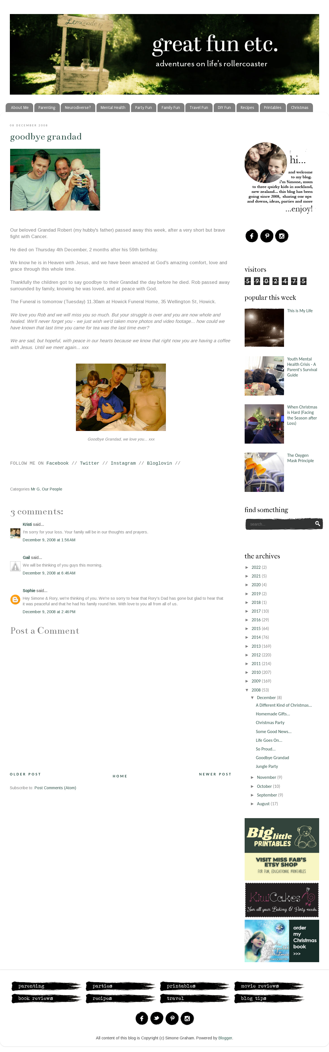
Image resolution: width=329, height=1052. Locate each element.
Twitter (90, 463)
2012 (257, 655)
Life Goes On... (269, 740)
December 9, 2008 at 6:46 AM (49, 573)
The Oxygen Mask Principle (300, 458)
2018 (257, 602)
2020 (257, 584)
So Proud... (266, 749)
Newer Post (215, 774)
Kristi (27, 524)
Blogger (225, 1038)
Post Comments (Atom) (55, 788)
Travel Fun (199, 107)
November (267, 777)
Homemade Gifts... (273, 713)
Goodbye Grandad (46, 136)
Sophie (29, 590)
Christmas (299, 107)
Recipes (247, 107)
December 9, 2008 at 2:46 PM (49, 612)
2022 (257, 567)
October (265, 786)
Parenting (47, 107)
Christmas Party (270, 722)
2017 (257, 611)
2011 (257, 663)
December (267, 697)
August (264, 803)
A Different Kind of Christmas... (284, 705)
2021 (257, 576)
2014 (257, 637)
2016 (257, 619)
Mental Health (113, 107)
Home (120, 776)
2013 (257, 646)
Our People (52, 489)
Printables (272, 107)
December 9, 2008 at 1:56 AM (49, 540)
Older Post (25, 774)
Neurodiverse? (78, 107)
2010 (257, 672)
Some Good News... (274, 731)
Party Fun (143, 107)
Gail (26, 557)
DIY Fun (224, 107)
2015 (257, 628)
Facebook (57, 463)
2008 (257, 690)
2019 (257, 593)
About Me (20, 107)
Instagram (123, 463)
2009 (257, 681)
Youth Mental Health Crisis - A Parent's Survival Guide (302, 367)
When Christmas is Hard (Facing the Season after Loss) (302, 415)
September (267, 795)
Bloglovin (159, 463)
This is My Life (300, 310)
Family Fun (171, 107)
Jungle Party (267, 766)
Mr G (35, 489)
